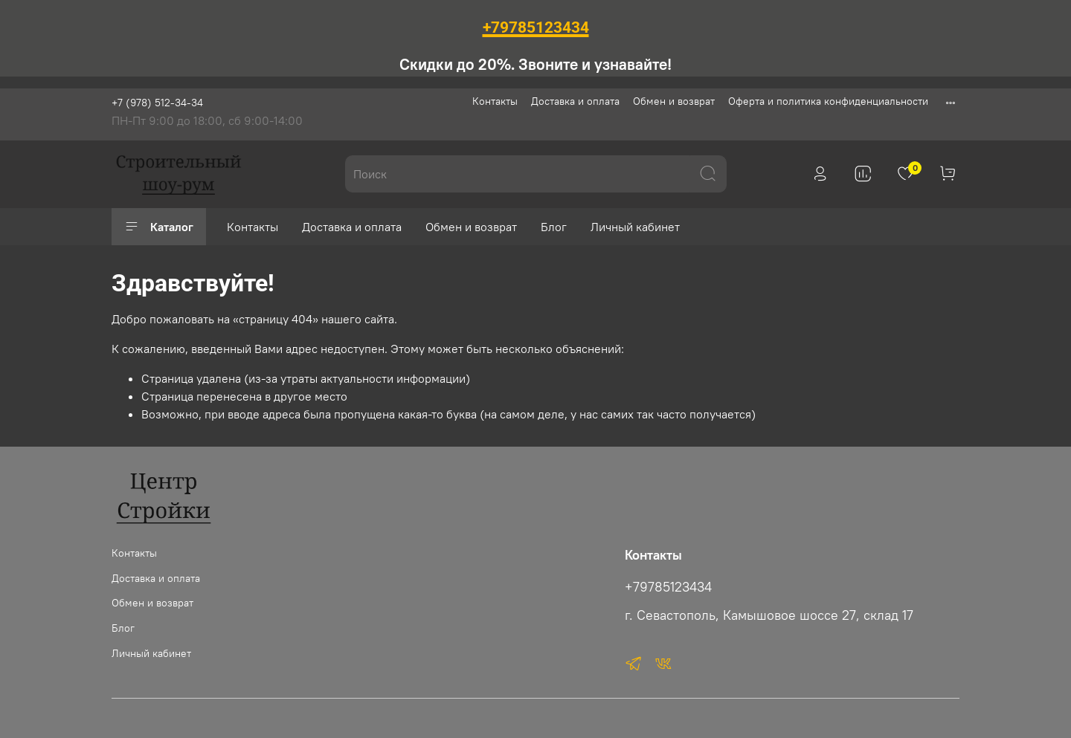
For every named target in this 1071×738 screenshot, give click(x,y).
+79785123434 (668, 587)
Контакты (495, 101)
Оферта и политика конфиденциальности (828, 101)
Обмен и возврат (674, 101)
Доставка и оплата (575, 101)
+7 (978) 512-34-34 (157, 102)
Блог (554, 226)
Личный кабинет (635, 226)
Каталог (158, 226)
